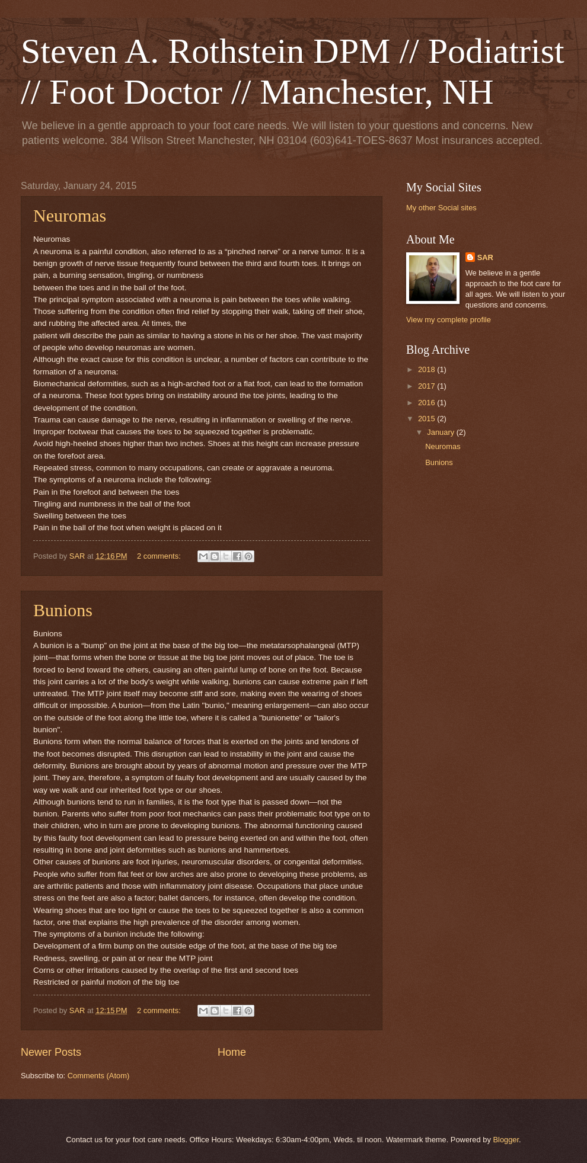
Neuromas (69, 215)
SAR (485, 257)
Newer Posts (51, 1052)
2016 (427, 402)
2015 (427, 418)
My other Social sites (441, 207)
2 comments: (160, 556)
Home (232, 1052)
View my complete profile (448, 319)
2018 (427, 369)
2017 (427, 386)
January (441, 432)
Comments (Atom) (98, 1075)
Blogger (506, 1139)
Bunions (62, 610)
